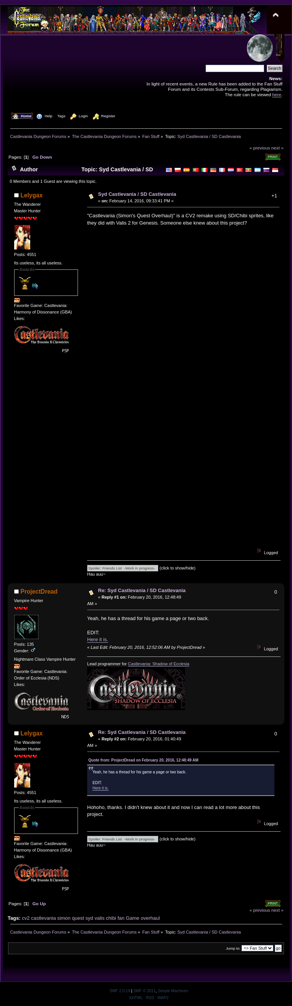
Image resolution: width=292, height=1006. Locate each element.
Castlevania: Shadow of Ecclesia (158, 663)
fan (120, 918)
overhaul (150, 918)
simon (64, 918)
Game (132, 918)
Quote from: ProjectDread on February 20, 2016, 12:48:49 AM (143, 760)
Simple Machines (173, 991)
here (276, 94)
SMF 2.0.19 (120, 991)
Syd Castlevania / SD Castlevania (137, 194)
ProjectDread (39, 591)
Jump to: (233, 948)
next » (277, 147)
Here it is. (97, 639)
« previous (260, 147)
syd (89, 918)
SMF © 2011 (144, 991)
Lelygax (32, 195)
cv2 (25, 918)
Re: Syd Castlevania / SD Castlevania (142, 590)
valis (99, 918)
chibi (111, 918)
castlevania (43, 918)
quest (78, 918)
